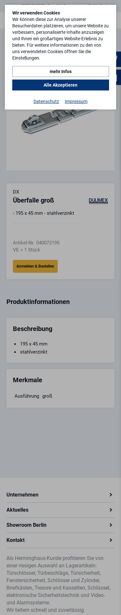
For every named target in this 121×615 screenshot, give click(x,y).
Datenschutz (46, 101)
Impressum (76, 101)
